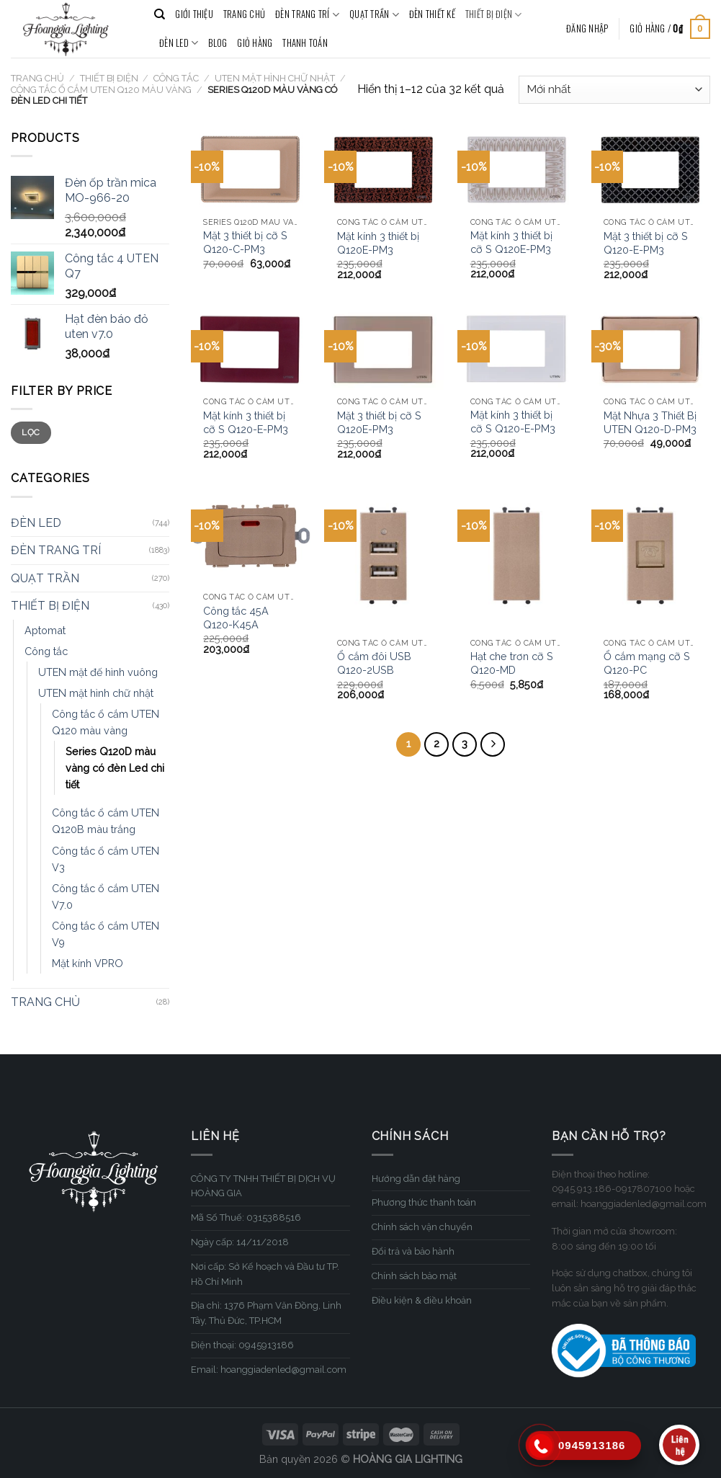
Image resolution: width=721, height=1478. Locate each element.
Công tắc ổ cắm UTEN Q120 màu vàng (101, 89)
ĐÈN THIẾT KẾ (432, 14)
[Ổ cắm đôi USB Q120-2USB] (384, 559)
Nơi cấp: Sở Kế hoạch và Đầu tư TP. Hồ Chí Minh (265, 1274)
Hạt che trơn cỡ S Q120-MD (511, 663)
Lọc (31, 432)
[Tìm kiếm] (159, 14)
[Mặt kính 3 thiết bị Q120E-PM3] (384, 169)
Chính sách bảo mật (414, 1275)
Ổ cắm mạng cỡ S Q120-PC (647, 663)
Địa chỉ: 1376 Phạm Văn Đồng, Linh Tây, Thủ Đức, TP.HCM (266, 1313)
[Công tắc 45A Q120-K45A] (250, 536)
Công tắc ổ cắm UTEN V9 (105, 934)
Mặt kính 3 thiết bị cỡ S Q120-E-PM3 (245, 422)
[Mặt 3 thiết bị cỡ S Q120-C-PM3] (250, 169)
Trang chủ (37, 78)
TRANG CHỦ (244, 14)
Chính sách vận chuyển (422, 1226)
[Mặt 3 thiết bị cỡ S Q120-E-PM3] (651, 169)
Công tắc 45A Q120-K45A (236, 618)
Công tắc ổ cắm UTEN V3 (105, 859)
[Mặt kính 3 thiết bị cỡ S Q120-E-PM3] (250, 349)
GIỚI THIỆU (194, 14)
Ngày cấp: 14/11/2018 (240, 1242)
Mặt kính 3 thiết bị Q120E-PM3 (378, 243)
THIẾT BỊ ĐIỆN (493, 14)
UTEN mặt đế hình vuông (98, 672)
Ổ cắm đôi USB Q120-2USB (374, 663)
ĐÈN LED (178, 43)
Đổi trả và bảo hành (413, 1251)
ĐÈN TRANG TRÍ (307, 14)
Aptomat (45, 630)
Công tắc (176, 78)
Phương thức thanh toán (424, 1202)
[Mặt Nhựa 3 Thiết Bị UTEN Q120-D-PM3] (651, 349)
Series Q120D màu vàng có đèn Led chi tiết (115, 768)
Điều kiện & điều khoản (422, 1300)
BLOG (217, 43)
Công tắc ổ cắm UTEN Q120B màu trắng (105, 820)
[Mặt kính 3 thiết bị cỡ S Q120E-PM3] (517, 169)
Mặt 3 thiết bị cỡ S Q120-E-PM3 (646, 243)
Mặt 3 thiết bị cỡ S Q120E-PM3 (379, 422)
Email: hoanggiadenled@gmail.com (268, 1369)
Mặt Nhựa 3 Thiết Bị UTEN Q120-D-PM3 (650, 422)
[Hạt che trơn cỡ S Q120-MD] (517, 559)
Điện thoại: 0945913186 (242, 1345)
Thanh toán (305, 43)
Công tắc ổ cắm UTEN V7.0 (105, 896)
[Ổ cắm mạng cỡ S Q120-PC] (651, 559)
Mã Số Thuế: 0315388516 (246, 1217)
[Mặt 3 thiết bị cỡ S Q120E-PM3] (384, 349)
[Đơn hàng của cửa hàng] (614, 90)
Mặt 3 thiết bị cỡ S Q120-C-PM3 (245, 242)
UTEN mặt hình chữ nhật (275, 78)
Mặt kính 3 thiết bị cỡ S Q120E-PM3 (511, 242)
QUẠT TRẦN (374, 14)
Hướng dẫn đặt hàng (416, 1178)
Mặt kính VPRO (87, 963)
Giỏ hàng (254, 43)
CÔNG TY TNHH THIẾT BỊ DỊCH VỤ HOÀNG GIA (263, 1186)
